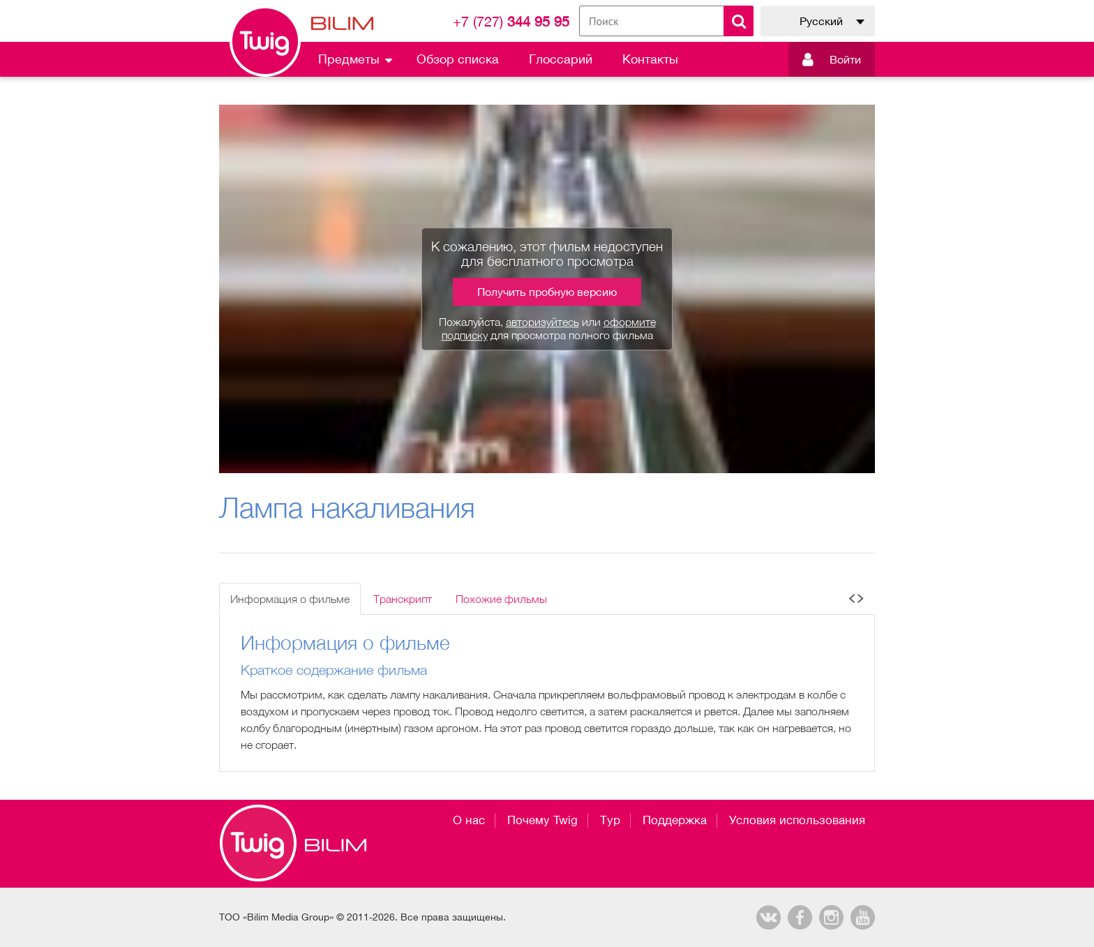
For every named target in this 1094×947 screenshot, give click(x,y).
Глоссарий (560, 59)
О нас (469, 820)
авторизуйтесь (542, 321)
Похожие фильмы (501, 598)
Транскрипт (402, 598)
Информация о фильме (290, 598)
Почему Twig (542, 820)
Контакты (650, 59)
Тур (610, 820)
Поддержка (675, 820)
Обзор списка (458, 59)
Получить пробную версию (547, 291)
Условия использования (797, 820)
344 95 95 (511, 21)
